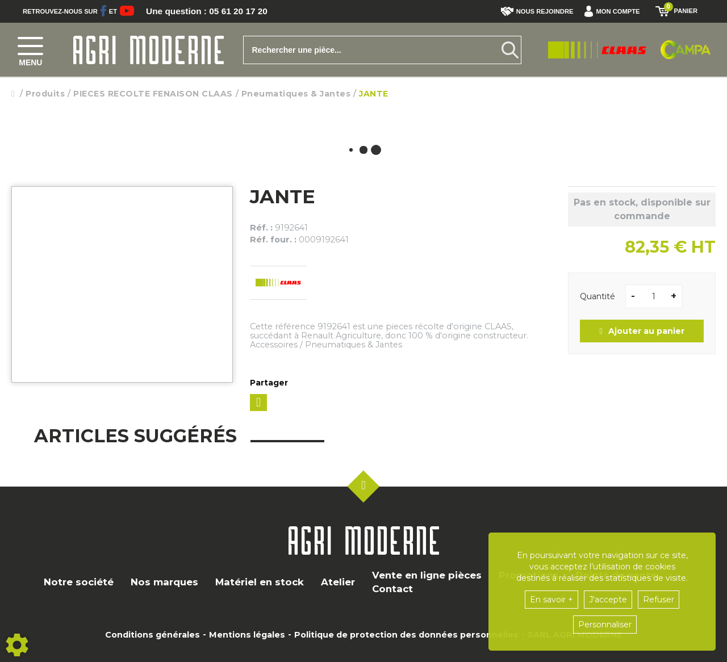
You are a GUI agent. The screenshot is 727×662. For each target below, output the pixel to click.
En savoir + (551, 599)
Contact (392, 588)
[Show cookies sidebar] (17, 645)
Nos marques (164, 582)
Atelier (338, 582)
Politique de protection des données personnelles (406, 634)
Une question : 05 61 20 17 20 (209, 11)
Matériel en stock (259, 582)
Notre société (79, 582)
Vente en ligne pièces (427, 575)
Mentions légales (247, 634)
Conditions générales (152, 634)
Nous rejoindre (537, 11)
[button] (615, 11)
